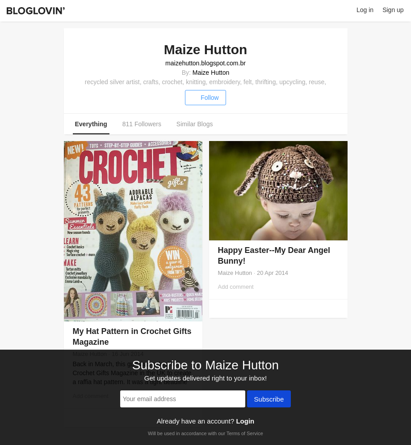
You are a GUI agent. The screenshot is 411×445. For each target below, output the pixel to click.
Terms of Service (244, 433)
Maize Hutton (211, 72)
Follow (205, 97)
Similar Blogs (194, 124)
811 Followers (141, 124)
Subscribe (269, 399)
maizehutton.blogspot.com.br (205, 63)
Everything (91, 124)
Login (245, 421)
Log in (364, 9)
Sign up (392, 9)
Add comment (236, 286)
